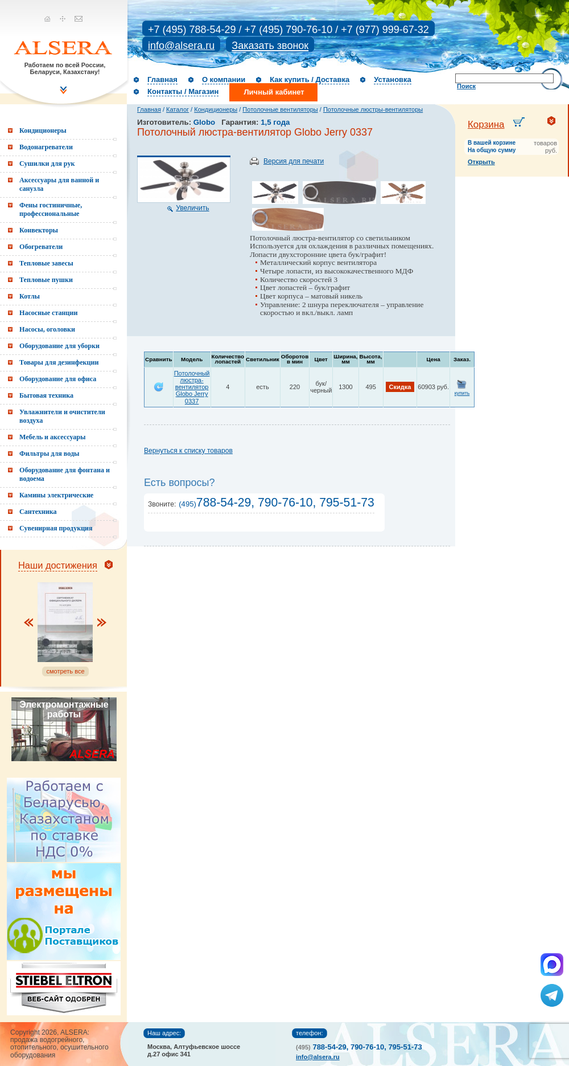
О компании (223, 79)
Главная (162, 79)
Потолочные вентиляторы (280, 109)
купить (462, 393)
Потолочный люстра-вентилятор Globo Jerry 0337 (192, 387)
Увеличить (192, 208)
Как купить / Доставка (309, 79)
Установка (392, 79)
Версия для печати (293, 161)
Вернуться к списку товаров (188, 451)
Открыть (481, 161)
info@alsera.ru (181, 45)
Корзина (486, 124)
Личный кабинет (274, 92)
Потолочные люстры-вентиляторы (373, 109)
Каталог (177, 109)
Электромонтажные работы (63, 709)
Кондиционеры (215, 109)
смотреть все (65, 671)
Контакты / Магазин (182, 91)
